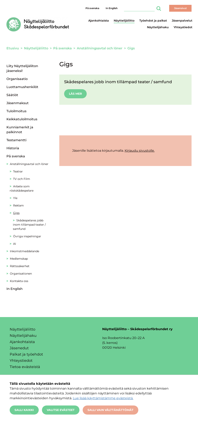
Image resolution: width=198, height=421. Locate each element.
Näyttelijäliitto (124, 20)
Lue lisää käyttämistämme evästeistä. (103, 398)
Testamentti (16, 140)
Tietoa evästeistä (25, 367)
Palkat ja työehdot (26, 354)
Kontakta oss (19, 281)
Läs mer (75, 93)
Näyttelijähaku (158, 27)
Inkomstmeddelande (24, 251)
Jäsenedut (19, 348)
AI (14, 244)
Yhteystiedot (183, 27)
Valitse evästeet (61, 410)
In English (112, 8)
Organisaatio (17, 79)
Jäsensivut (180, 8)
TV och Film (21, 179)
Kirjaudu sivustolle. (140, 150)
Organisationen (21, 273)
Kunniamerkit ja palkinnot (19, 129)
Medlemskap (19, 258)
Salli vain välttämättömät (110, 410)
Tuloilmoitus (16, 111)
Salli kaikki (24, 410)
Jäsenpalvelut (182, 20)
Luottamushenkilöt (22, 87)
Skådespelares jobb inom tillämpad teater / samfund (29, 225)
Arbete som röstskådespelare (21, 188)
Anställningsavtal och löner (29, 164)
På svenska (92, 8)
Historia (12, 148)
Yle (15, 198)
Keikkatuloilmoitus (21, 119)
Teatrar (18, 171)
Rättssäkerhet (19, 266)
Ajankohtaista (98, 20)
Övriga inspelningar (27, 236)
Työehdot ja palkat (153, 20)
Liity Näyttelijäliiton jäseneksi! (22, 68)
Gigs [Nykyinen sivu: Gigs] (16, 213)
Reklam (18, 205)
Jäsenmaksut (17, 103)
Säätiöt (12, 95)
